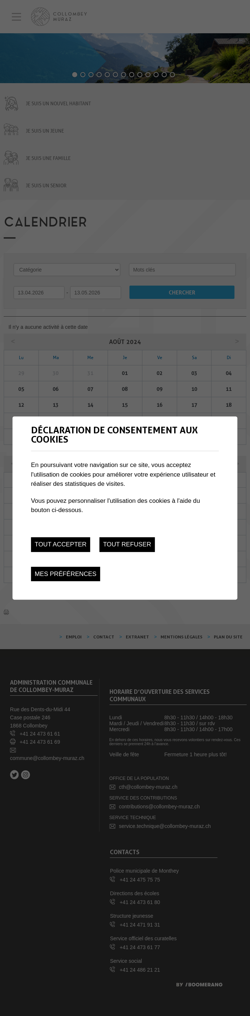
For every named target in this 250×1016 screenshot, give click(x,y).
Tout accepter (61, 544)
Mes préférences (66, 573)
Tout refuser (127, 544)
